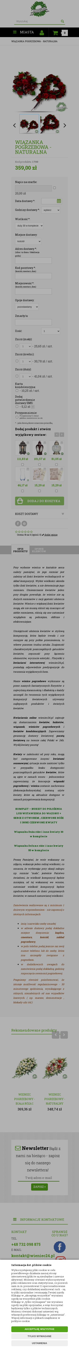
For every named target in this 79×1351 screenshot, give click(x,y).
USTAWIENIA (39, 1343)
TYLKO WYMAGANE (39, 1336)
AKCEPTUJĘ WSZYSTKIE (39, 1329)
